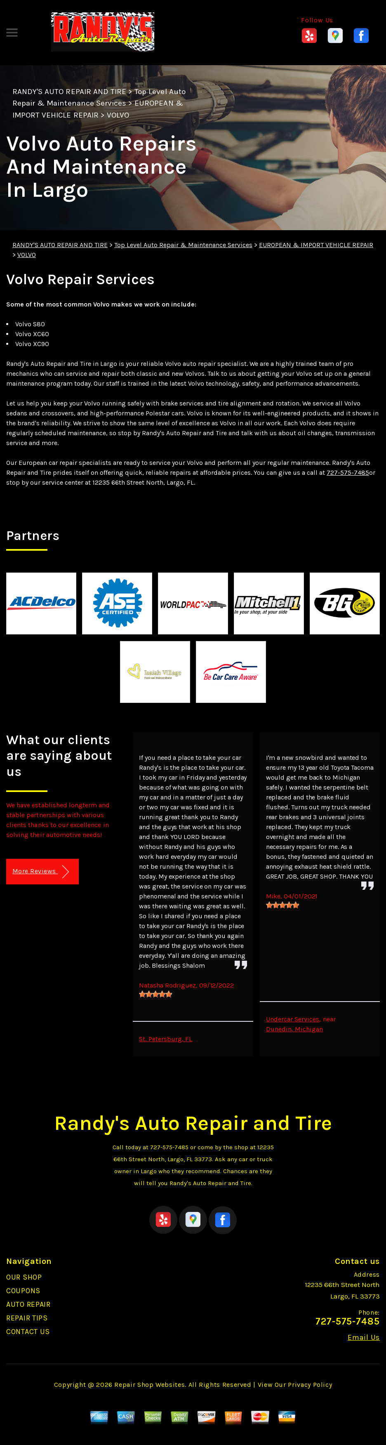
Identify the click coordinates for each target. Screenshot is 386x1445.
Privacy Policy (310, 1384)
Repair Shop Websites (149, 1384)
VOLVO (118, 115)
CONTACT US (28, 1331)
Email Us (364, 1337)
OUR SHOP (24, 1277)
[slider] (155, 994)
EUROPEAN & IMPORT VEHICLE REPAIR (316, 245)
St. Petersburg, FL (165, 1039)
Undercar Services (293, 1019)
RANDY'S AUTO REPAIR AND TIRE (69, 91)
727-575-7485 (348, 472)
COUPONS (23, 1290)
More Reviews (40, 872)
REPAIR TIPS (27, 1317)
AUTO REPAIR (28, 1304)
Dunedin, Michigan (294, 1029)
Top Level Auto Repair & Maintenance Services (183, 245)
